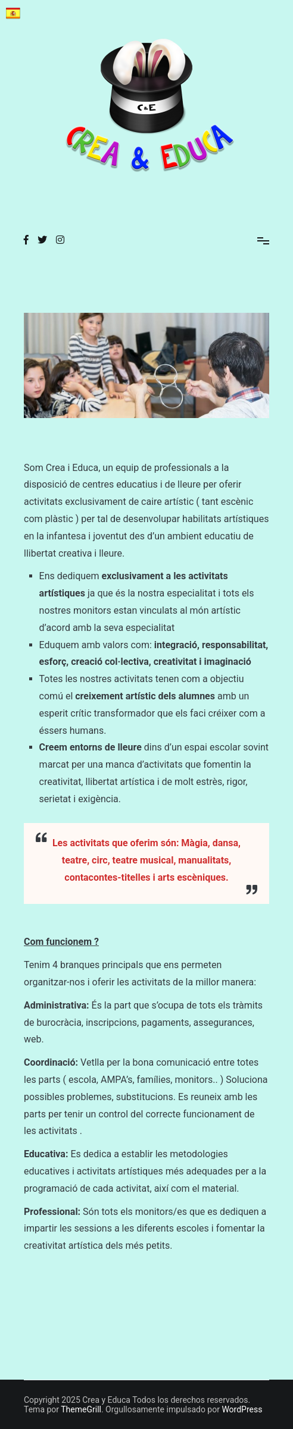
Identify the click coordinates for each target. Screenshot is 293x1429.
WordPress (242, 1409)
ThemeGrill (81, 1409)
